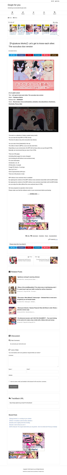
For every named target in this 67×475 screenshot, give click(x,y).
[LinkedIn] (38, 55)
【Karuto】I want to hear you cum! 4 (17, 424)
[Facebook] (21, 55)
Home (10, 17)
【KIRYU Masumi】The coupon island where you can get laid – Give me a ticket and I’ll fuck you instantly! (33, 426)
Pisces (46, 235)
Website (10, 375)
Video (16, 17)
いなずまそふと (13, 34)
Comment (11, 355)
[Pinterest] (29, 55)
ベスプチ (35, 34)
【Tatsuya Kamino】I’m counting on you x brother (20, 418)
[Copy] (54, 55)
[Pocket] (46, 55)
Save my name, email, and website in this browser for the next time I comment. (28, 381)
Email (28, 369)
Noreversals (35, 235)
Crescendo (28, 34)
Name (10, 369)
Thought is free (41, 471)
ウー (43, 34)
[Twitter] (13, 55)
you (57, 239)
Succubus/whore (53, 235)
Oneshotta (41, 235)
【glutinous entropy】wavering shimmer (28, 277)
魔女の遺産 (36, 32)
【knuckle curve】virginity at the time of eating (19, 422)
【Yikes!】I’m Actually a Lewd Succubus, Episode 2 (20, 420)
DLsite (55, 22)
